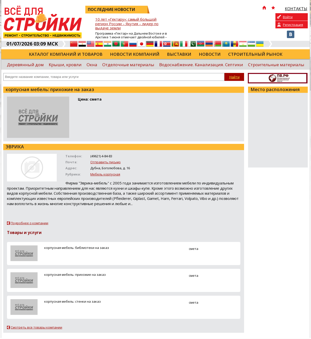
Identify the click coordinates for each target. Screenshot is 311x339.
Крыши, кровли (65, 64)
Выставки (179, 54)
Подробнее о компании (29, 223)
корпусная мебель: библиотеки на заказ (76, 247)
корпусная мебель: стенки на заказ (72, 301)
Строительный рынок (255, 54)
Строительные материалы (276, 64)
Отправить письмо (105, 162)
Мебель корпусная (105, 174)
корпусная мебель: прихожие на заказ (75, 274)
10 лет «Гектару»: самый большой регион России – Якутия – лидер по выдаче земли (126, 23)
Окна (92, 64)
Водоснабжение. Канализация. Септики (201, 64)
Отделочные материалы (128, 64)
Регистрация (293, 24)
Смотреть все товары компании (36, 327)
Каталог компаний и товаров (66, 54)
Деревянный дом (25, 64)
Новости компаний (134, 54)
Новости (210, 54)
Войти (288, 17)
